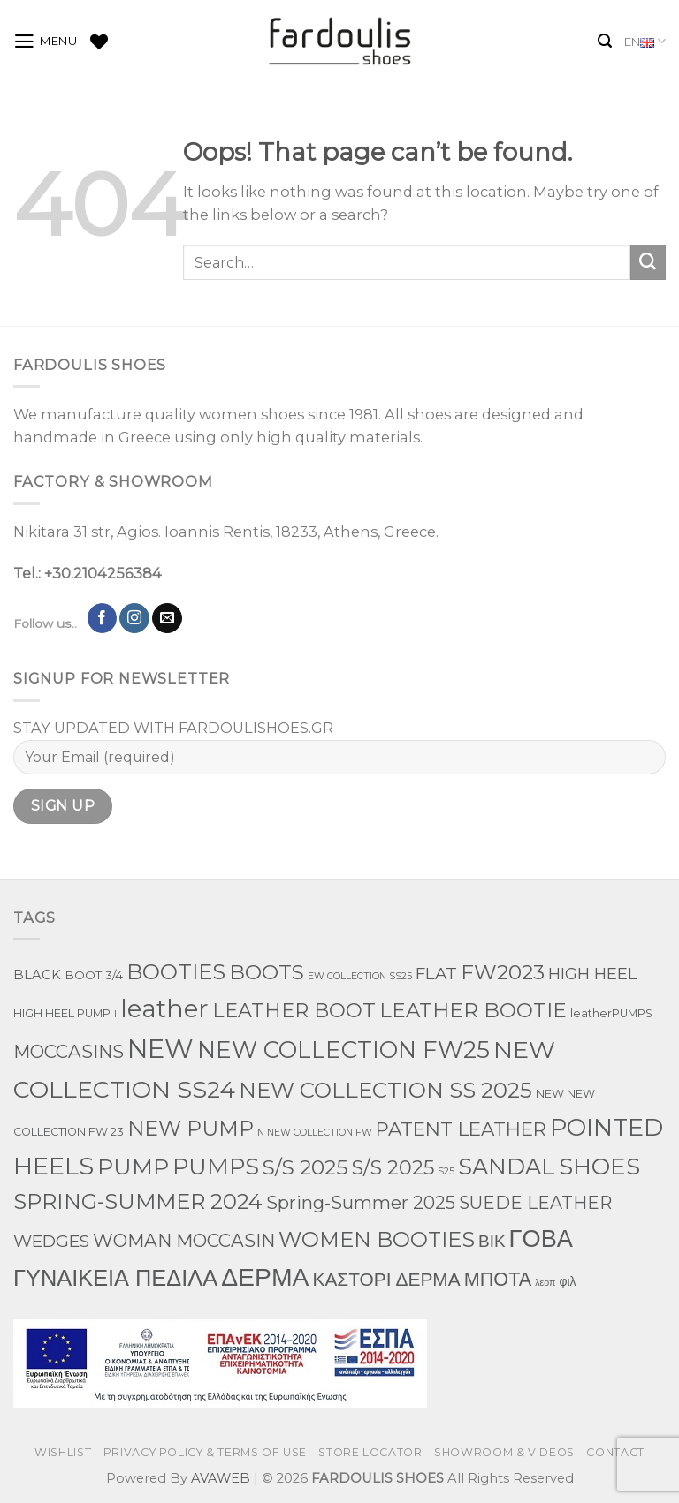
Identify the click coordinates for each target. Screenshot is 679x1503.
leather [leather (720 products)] (164, 1008)
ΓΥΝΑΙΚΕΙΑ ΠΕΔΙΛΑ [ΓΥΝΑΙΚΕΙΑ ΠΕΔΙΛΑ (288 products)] (115, 1277)
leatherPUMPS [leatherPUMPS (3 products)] (611, 1013)
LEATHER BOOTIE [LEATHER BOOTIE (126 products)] (473, 1010)
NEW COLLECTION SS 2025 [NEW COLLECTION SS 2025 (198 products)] (385, 1089)
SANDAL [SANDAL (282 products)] (506, 1166)
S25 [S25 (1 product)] (446, 1171)
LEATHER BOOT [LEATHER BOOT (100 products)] (294, 1010)
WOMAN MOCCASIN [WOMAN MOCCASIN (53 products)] (184, 1240)
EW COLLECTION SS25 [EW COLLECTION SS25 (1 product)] (360, 976)
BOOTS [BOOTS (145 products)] (266, 972)
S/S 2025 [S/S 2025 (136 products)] (305, 1167)
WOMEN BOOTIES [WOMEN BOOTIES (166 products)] (376, 1239)
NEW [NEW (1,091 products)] (160, 1048)
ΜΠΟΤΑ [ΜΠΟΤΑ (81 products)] (497, 1278)
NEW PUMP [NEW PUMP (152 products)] (190, 1128)
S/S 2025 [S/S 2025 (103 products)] (393, 1167)
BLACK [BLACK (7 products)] (37, 975)
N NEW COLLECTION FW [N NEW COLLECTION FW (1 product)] (314, 1132)
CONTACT (615, 1452)
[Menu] (45, 41)
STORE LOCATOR (370, 1452)
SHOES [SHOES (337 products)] (599, 1166)
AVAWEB (220, 1478)
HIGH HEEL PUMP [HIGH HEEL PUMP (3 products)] (62, 1013)
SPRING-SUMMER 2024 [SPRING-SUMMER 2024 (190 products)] (138, 1201)
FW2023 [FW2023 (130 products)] (503, 972)
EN (645, 42)
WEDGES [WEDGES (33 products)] (51, 1241)
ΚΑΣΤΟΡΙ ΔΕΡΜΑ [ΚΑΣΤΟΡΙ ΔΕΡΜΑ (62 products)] (386, 1279)
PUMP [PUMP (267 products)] (133, 1166)
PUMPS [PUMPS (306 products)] (215, 1166)
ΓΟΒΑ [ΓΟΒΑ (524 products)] (541, 1238)
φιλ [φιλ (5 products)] (567, 1281)
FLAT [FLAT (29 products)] (436, 973)
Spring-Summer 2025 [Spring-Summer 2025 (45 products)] (360, 1202)
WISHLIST (62, 1452)
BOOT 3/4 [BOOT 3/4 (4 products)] (94, 975)
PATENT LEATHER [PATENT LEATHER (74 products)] (461, 1128)
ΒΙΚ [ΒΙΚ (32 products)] (492, 1241)
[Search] (605, 41)
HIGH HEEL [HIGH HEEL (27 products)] (592, 973)
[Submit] (648, 262)
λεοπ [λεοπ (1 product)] (545, 1282)
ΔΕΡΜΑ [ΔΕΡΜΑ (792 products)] (265, 1277)
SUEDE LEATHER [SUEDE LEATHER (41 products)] (535, 1202)
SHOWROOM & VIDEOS (504, 1452)
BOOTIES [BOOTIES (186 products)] (175, 972)
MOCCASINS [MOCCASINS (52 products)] (68, 1051)
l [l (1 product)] (115, 1014)
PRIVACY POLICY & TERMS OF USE (205, 1452)
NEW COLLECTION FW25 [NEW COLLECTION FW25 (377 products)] (343, 1050)
